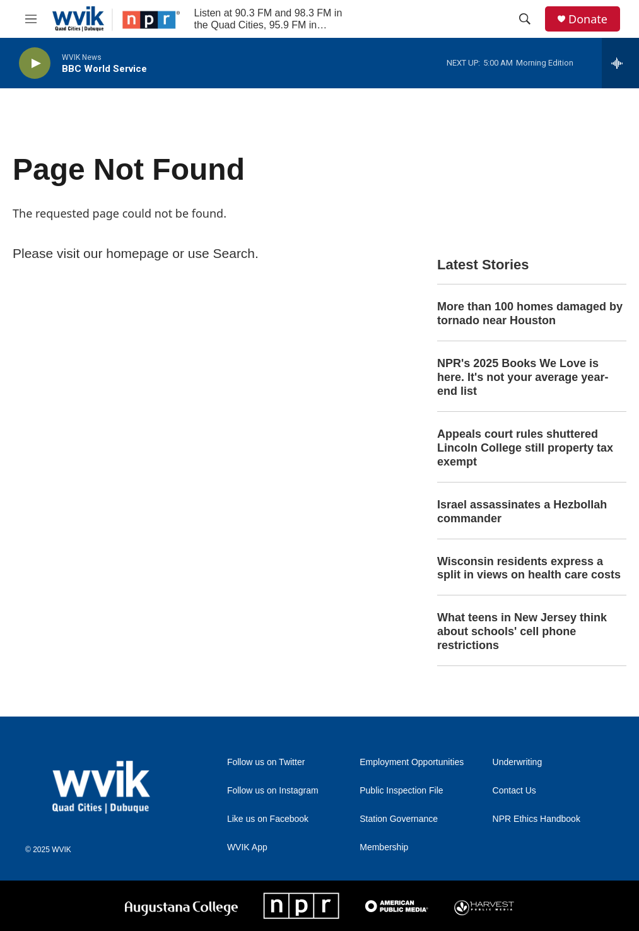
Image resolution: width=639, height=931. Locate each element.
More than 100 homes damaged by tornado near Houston (530, 313)
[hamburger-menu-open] (31, 19)
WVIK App (247, 847)
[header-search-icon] (525, 19)
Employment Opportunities (412, 762)
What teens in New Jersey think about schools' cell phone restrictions (522, 631)
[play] (35, 63)
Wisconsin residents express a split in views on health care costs (529, 568)
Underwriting (517, 762)
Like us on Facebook (267, 819)
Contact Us (514, 790)
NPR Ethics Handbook (536, 819)
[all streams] (620, 63)
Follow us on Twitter (266, 762)
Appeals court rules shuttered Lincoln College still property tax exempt (525, 448)
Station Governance (399, 819)
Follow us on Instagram (273, 790)
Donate (587, 19)
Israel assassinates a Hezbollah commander (522, 511)
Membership (384, 847)
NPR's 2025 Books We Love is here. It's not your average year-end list (522, 377)
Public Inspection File (401, 790)
